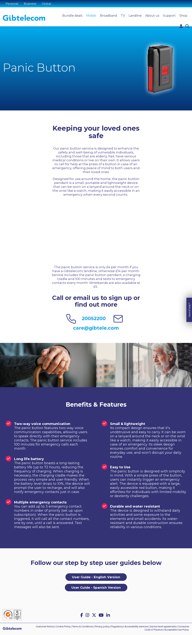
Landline (135, 15)
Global (46, 3)
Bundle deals (72, 15)
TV (123, 15)
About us (152, 15)
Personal (12, 3)
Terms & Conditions (82, 626)
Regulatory (117, 626)
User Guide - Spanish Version (96, 587)
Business (30, 3)
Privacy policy (102, 626)
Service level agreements (163, 626)
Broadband (108, 15)
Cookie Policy (63, 626)
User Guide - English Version (96, 577)
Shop (183, 15)
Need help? (189, 299)
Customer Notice (45, 626)
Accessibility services (136, 626)
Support (169, 15)
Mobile (91, 15)
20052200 (94, 318)
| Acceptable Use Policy (176, 629)
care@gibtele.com (96, 328)
